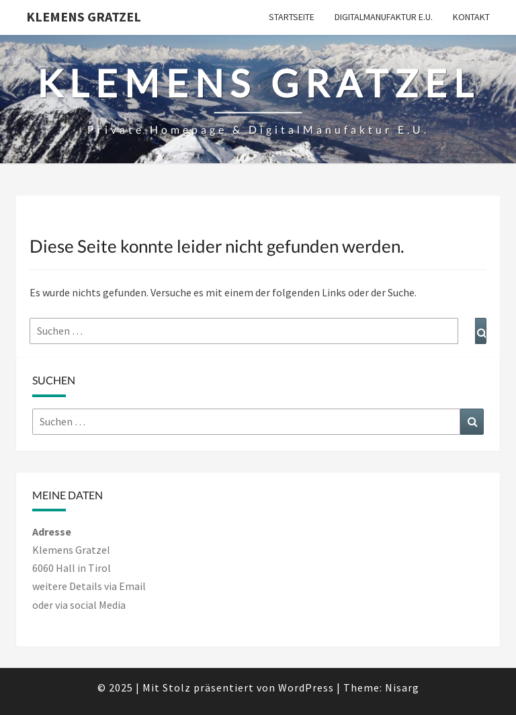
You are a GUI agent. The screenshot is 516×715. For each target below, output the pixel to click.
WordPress (306, 687)
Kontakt (471, 17)
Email (132, 586)
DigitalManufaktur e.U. (384, 17)
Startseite (291, 17)
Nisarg (402, 687)
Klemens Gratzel (83, 16)
